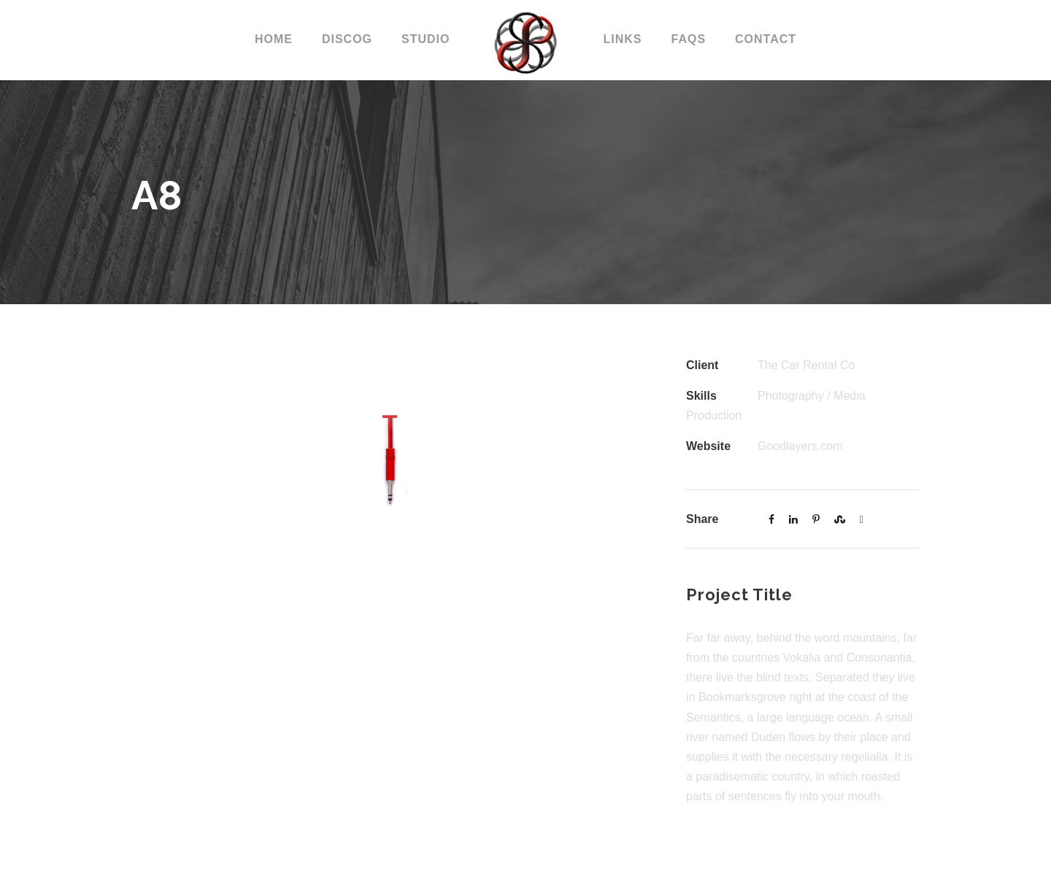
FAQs (688, 39)
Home (274, 39)
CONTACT (765, 39)
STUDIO (425, 39)
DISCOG (347, 39)
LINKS (622, 39)
